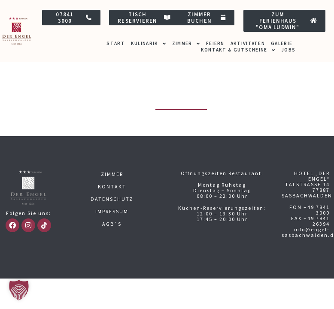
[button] (19, 290)
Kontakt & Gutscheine (238, 50)
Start (115, 43)
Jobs (288, 50)
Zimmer (186, 43)
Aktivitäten (248, 43)
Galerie (281, 43)
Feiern (215, 43)
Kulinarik (148, 43)
